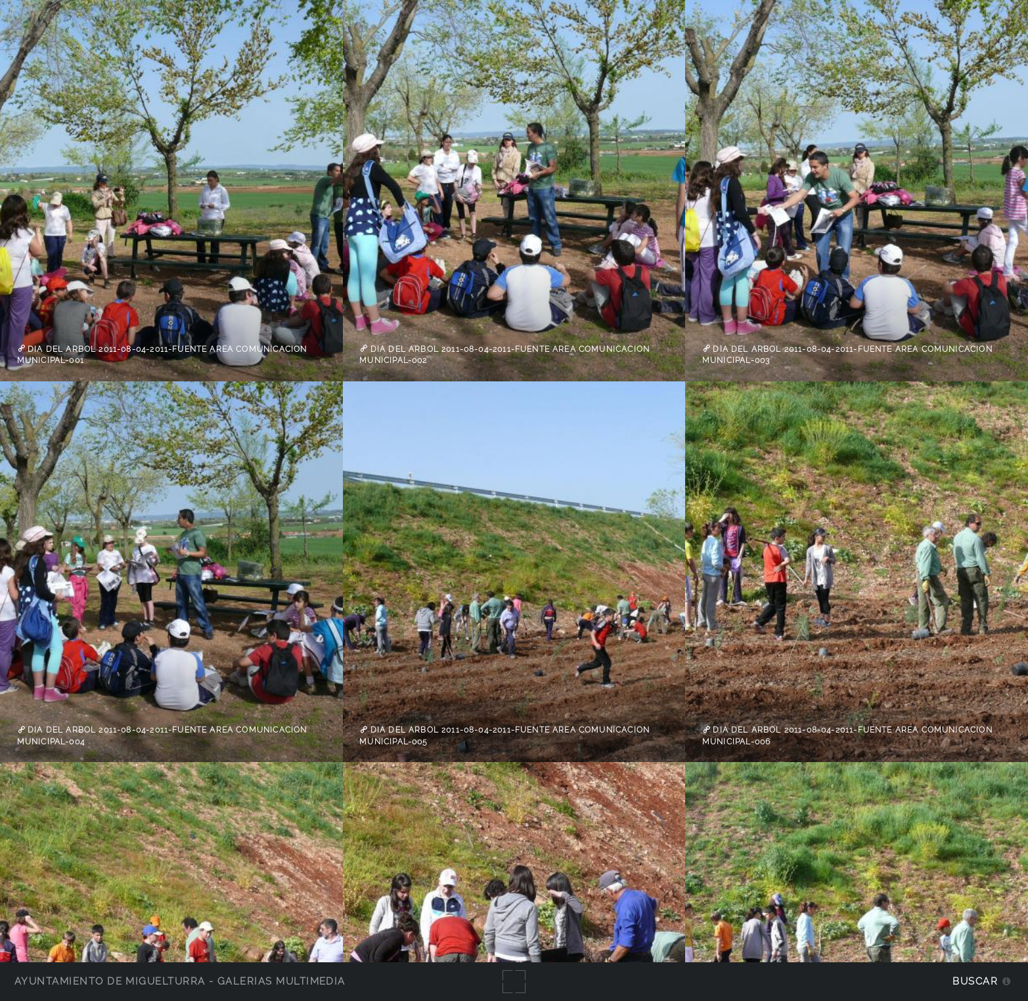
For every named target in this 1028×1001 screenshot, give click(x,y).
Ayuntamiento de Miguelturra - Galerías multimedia (180, 981)
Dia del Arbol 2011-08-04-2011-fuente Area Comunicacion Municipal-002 (504, 354)
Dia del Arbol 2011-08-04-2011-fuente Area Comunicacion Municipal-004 (162, 735)
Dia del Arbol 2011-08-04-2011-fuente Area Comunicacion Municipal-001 (162, 354)
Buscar (975, 981)
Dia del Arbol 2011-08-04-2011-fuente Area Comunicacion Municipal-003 (847, 354)
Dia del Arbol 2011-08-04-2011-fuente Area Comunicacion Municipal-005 (504, 735)
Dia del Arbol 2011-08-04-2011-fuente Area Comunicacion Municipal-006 (847, 735)
